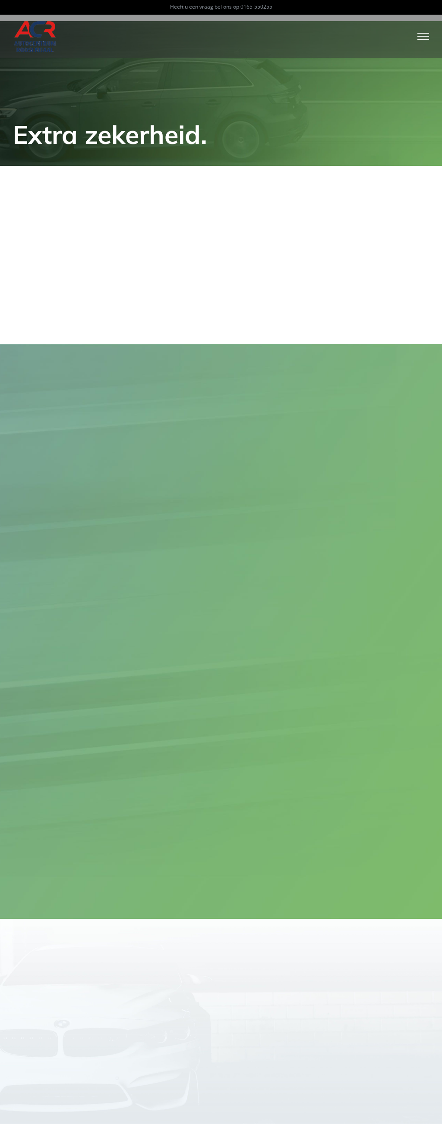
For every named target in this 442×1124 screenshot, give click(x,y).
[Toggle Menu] (423, 36)
